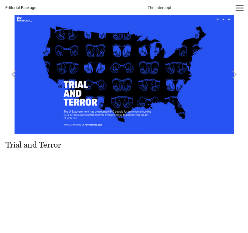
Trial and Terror (33, 145)
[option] (124, 74)
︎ (239, 8)
